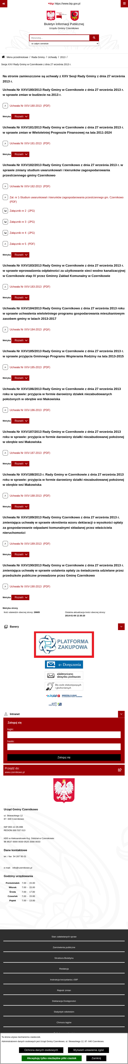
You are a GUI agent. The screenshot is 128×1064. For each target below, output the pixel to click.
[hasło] (64, 746)
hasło (10, 741)
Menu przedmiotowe (17, 57)
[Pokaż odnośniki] (3, 3)
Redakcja (64, 969)
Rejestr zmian (64, 990)
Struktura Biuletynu (64, 958)
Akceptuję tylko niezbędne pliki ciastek (51, 1058)
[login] (64, 734)
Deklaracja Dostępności (64, 1001)
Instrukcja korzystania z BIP (64, 979)
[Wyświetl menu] (124, 3)
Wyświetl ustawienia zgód (88, 1050)
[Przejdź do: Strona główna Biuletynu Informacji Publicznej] (3, 57)
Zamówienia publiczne (64, 947)
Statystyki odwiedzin (64, 1011)
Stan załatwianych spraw (64, 936)
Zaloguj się (64, 757)
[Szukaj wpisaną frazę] (94, 37)
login (10, 729)
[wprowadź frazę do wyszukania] (59, 37)
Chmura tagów (64, 1022)
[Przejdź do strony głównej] (64, 21)
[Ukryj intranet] (121, 714)
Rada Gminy (38, 57)
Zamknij (96, 1058)
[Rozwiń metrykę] (20, 116)
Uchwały (52, 57)
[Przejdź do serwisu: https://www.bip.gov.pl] (64, 3)
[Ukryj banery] (121, 626)
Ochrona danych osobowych (41, 1050)
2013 (63, 57)
